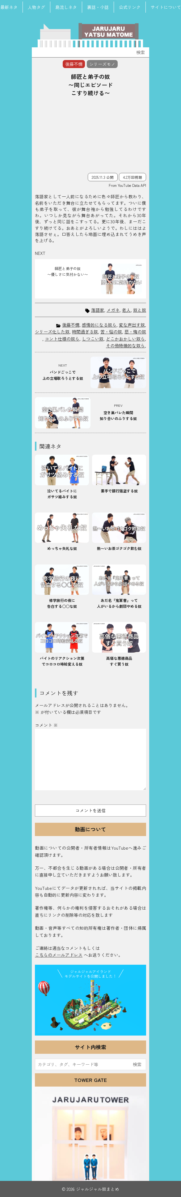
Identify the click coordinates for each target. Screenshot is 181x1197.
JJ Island (90, 1006)
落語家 (97, 310)
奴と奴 (139, 310)
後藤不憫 (70, 325)
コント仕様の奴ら (62, 339)
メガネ (113, 310)
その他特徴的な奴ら (125, 345)
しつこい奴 (92, 339)
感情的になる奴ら (99, 325)
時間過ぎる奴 (85, 331)
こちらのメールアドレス (58, 955)
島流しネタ (66, 7)
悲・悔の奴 (135, 331)
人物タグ (36, 7)
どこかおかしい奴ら (125, 339)
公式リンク (130, 7)
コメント (46, 725)
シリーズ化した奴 (52, 331)
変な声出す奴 (132, 325)
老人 (126, 310)
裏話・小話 (98, 7)
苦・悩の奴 (111, 331)
